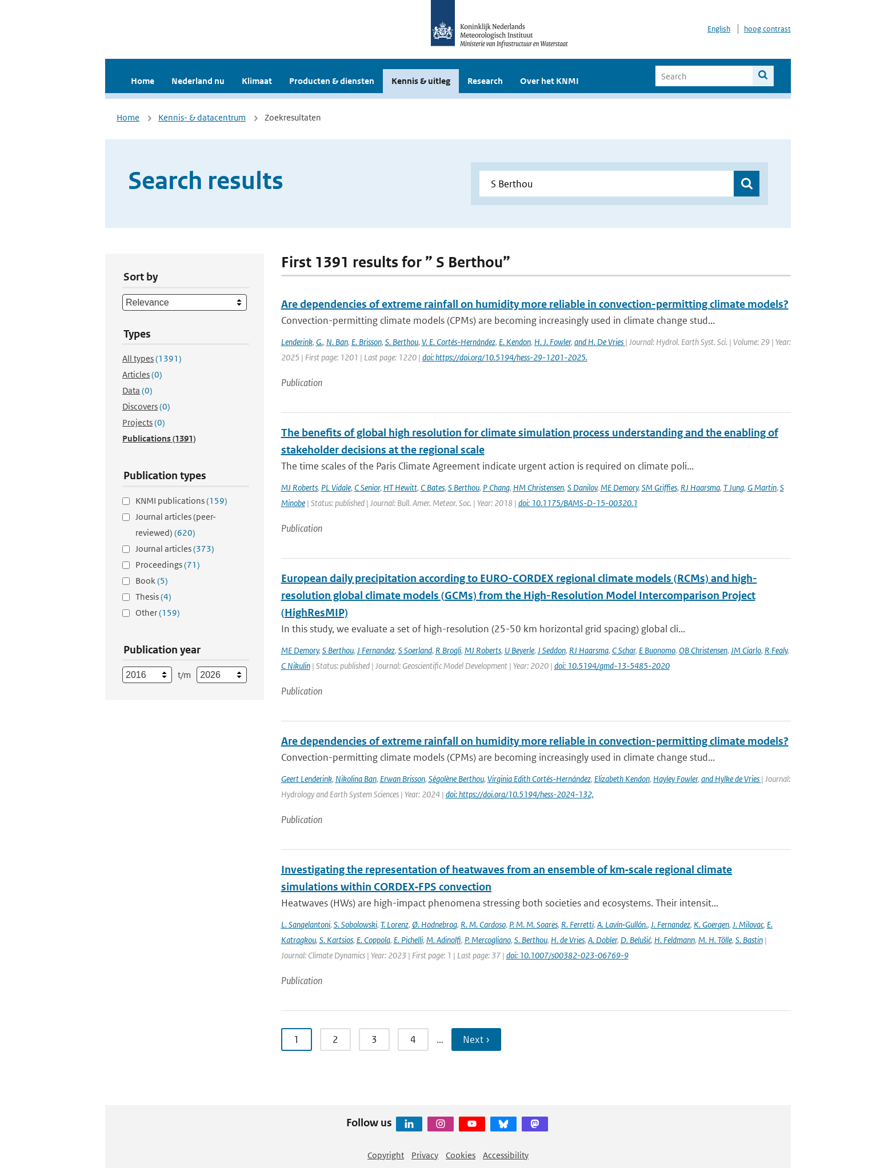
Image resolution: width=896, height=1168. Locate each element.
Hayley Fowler (675, 778)
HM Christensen (538, 487)
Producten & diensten (331, 80)
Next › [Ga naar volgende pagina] (476, 1039)
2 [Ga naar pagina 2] (335, 1039)
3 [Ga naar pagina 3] (374, 1039)
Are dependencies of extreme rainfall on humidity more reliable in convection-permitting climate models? (535, 304)
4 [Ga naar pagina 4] (413, 1039)
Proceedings (167, 564)
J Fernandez (376, 650)
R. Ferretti (577, 924)
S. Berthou (401, 341)
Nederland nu (198, 80)
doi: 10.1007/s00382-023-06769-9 (567, 955)
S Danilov (582, 487)
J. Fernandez (670, 924)
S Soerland (415, 650)
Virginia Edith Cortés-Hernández (539, 778)
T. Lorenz (395, 924)
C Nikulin (295, 665)
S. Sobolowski (355, 924)
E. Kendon (515, 341)
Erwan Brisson (402, 778)
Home (142, 80)
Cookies (460, 1155)
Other (157, 612)
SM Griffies (659, 487)
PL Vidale (336, 487)
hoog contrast (767, 29)
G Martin (762, 487)
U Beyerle (519, 650)
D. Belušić (636, 939)
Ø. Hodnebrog (434, 924)
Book (151, 580)
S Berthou (463, 487)
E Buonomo (657, 650)
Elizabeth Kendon (622, 778)
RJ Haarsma (700, 487)
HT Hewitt (400, 487)
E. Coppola (373, 939)
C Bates (433, 487)
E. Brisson (366, 341)
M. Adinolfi (443, 939)
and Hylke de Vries (731, 778)
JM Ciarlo (746, 650)
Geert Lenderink (306, 778)
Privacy (424, 1155)
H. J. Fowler (552, 341)
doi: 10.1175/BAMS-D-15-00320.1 (578, 502)
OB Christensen (703, 650)
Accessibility (506, 1155)
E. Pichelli (408, 939)
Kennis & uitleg (420, 80)
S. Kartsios (336, 939)
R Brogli (448, 650)
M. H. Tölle (715, 939)
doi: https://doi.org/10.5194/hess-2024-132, (520, 794)
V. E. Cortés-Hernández (458, 341)
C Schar (623, 650)
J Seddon (552, 650)
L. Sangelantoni (305, 924)
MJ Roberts (299, 487)
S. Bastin (749, 939)
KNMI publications (181, 500)
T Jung (733, 487)
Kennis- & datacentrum (202, 117)
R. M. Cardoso (483, 924)
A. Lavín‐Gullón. (622, 924)
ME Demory (619, 487)
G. (319, 341)
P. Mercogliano (488, 939)
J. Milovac (748, 924)
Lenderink (297, 341)
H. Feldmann (674, 939)
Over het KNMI (549, 80)
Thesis (153, 596)
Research (485, 80)
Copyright (385, 1155)
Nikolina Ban (356, 778)
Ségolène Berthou (456, 778)
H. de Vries (568, 939)
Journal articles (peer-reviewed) (175, 524)
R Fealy (776, 650)
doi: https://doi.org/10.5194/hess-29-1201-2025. (504, 357)
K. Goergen (711, 924)
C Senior (367, 487)
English (718, 29)
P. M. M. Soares (533, 924)
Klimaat (257, 80)
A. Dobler (602, 939)
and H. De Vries (599, 341)
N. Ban (337, 341)
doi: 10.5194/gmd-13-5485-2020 (612, 665)
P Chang (496, 487)
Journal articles (174, 548)
